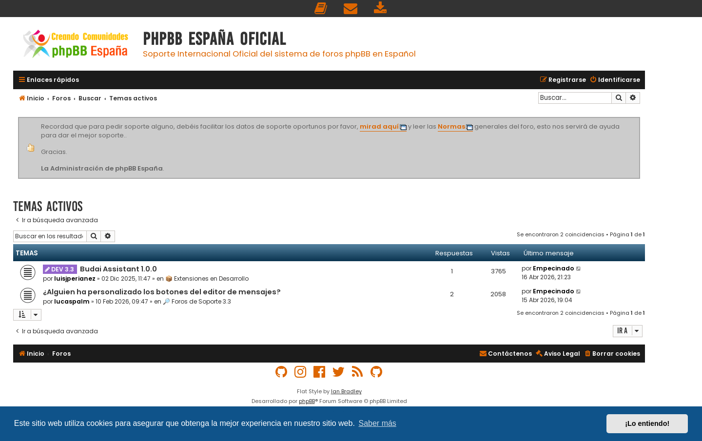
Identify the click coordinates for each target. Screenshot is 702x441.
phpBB (307, 401)
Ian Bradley (346, 391)
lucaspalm (72, 301)
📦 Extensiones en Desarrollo (207, 278)
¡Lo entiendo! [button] (647, 423)
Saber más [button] (377, 423)
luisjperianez (75, 278)
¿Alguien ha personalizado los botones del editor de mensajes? (162, 292)
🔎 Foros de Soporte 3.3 (197, 301)
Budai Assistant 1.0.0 (118, 269)
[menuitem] (321, 8)
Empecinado (553, 268)
